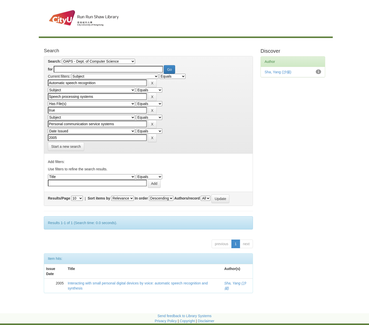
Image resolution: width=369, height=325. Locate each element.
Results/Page (59, 198)
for (50, 69)
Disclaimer (206, 321)
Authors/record (187, 198)
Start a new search (66, 147)
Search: (54, 61)
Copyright (188, 321)
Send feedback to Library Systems (184, 316)
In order (141, 198)
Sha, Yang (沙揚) (278, 72)
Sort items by (99, 198)
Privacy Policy (166, 321)
